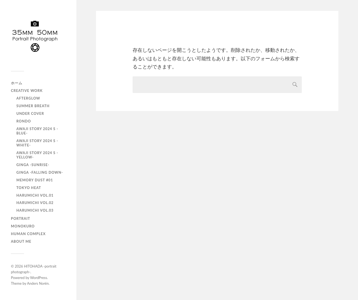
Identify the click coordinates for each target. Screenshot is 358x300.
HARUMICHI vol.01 (34, 195)
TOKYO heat (28, 187)
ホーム (16, 83)
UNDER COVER (30, 113)
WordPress (38, 277)
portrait (20, 218)
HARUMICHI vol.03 (34, 210)
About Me (21, 241)
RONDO (23, 121)
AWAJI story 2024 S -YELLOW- (37, 155)
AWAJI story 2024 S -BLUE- (37, 131)
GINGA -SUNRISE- (32, 165)
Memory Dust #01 (34, 180)
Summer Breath (33, 106)
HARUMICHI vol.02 (34, 202)
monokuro (23, 226)
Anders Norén (38, 283)
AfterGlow (28, 98)
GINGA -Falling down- (39, 172)
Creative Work (27, 90)
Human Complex (28, 234)
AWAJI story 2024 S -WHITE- (37, 143)
